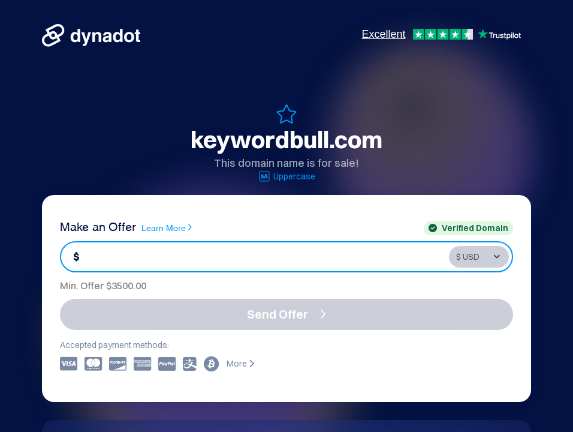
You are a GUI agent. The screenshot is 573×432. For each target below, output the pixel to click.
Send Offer (286, 314)
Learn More (166, 227)
